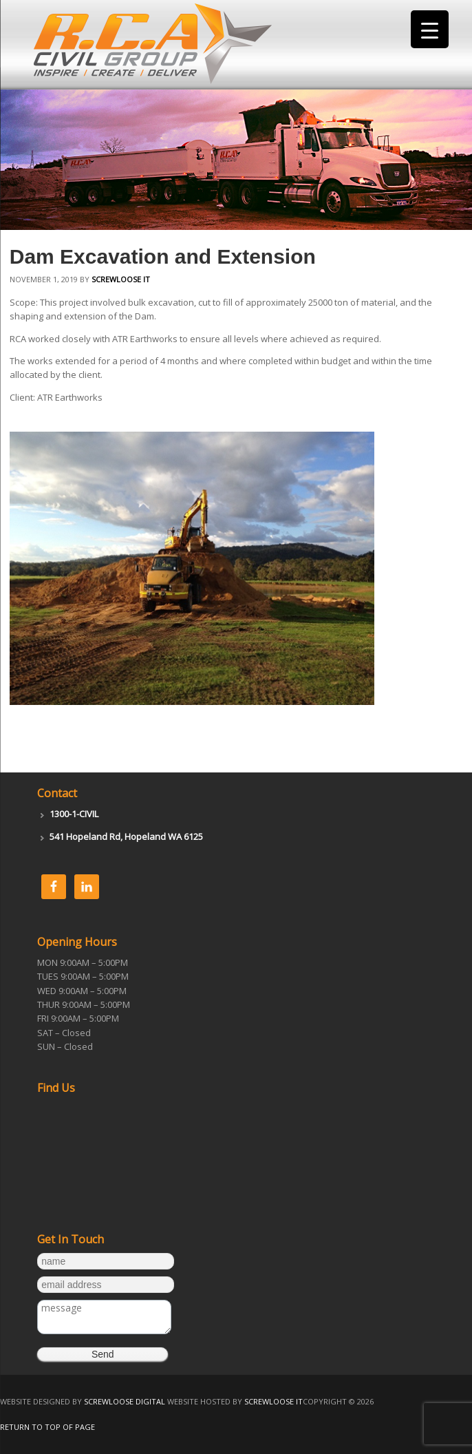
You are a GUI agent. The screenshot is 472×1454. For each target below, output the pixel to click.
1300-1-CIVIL (74, 814)
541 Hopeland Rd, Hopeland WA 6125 (126, 836)
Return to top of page (47, 1427)
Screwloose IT (121, 279)
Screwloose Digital (124, 1401)
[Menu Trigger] (430, 29)
